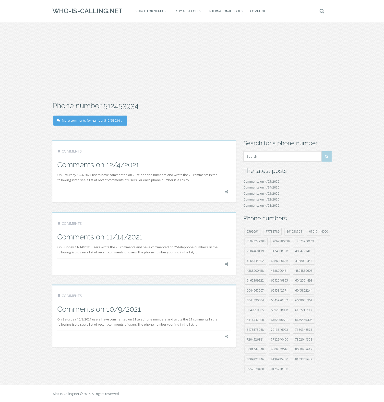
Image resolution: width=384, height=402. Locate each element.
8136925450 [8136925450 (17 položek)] (279, 359)
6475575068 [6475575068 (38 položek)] (255, 330)
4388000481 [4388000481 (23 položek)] (279, 271)
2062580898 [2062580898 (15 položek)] (281, 241)
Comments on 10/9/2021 (99, 309)
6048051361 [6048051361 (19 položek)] (303, 300)
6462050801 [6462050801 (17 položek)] (279, 320)
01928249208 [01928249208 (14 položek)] (256, 241)
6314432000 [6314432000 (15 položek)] (255, 320)
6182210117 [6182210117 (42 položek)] (303, 310)
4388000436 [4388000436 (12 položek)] (279, 261)
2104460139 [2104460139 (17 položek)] (255, 251)
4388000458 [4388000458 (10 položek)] (255, 271)
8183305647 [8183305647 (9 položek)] (303, 359)
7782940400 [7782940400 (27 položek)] (279, 339)
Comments (258, 11)
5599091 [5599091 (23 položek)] (253, 231)
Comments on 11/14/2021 (100, 237)
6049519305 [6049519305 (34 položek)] (255, 310)
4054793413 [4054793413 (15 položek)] (303, 251)
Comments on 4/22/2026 (261, 199)
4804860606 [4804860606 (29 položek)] (303, 271)
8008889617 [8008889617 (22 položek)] (303, 349)
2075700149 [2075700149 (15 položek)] (305, 241)
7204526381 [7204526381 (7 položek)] (255, 339)
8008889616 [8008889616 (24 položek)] (279, 349)
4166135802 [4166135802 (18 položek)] (255, 261)
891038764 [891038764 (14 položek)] (294, 231)
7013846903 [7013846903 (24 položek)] (279, 330)
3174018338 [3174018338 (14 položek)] (279, 251)
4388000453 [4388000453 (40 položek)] (303, 261)
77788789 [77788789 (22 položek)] (272, 231)
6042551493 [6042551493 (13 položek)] (303, 280)
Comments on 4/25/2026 (261, 181)
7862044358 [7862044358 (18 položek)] (303, 339)
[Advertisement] (192, 61)
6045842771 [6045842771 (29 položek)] (279, 290)
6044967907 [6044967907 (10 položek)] (255, 290)
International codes (226, 11)
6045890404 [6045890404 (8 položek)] (255, 300)
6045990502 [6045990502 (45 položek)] (279, 300)
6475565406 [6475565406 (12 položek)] (303, 320)
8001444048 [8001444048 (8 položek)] (255, 349)
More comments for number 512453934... (89, 120)
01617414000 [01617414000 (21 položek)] (318, 231)
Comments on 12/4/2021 (98, 164)
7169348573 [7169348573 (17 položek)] (303, 330)
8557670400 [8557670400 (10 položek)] (255, 369)
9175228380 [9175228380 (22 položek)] (279, 369)
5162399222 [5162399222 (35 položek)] (255, 280)
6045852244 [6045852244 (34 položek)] (303, 290)
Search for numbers (151, 11)
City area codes (188, 11)
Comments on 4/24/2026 (261, 187)
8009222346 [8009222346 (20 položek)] (255, 359)
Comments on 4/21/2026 (261, 205)
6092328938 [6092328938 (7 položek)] (279, 310)
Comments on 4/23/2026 (261, 193)
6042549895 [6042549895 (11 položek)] (279, 280)
